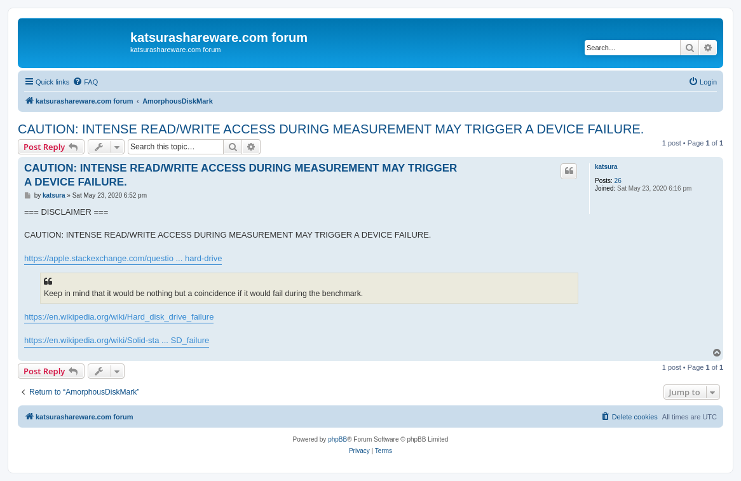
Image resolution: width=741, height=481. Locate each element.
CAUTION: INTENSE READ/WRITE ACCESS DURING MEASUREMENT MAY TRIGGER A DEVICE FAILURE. (331, 129)
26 (618, 180)
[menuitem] (85, 82)
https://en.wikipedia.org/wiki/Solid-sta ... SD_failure (116, 340)
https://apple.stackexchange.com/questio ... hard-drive (123, 258)
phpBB (337, 439)
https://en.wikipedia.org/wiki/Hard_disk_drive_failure (119, 317)
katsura (606, 166)
